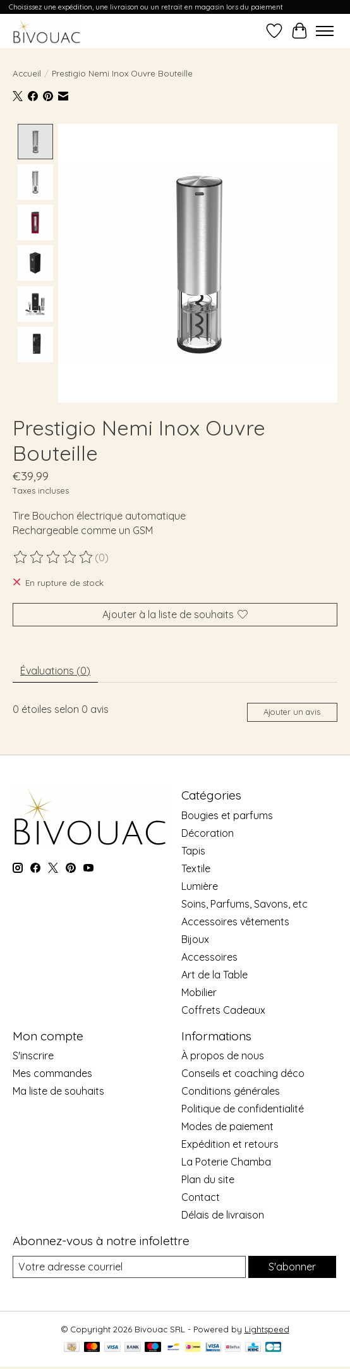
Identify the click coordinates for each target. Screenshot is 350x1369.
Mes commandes (52, 1072)
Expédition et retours (230, 1143)
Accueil (27, 73)
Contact (200, 1196)
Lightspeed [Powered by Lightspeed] (266, 1329)
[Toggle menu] (324, 31)
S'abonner (292, 1266)
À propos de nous (222, 1055)
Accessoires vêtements (235, 921)
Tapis (193, 850)
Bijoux (195, 938)
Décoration (207, 832)
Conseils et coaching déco (243, 1072)
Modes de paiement (227, 1125)
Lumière (199, 885)
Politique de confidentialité (242, 1108)
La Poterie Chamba (226, 1161)
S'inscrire (33, 1055)
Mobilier (199, 991)
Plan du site (207, 1178)
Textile (195, 867)
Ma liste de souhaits (58, 1090)
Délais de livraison (222, 1214)
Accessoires (209, 956)
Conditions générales (230, 1090)
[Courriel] (129, 1267)
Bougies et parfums (227, 814)
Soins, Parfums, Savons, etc (244, 903)
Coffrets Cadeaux (223, 1009)
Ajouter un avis (291, 711)
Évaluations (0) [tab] (55, 670)
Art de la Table (214, 974)
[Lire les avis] (54, 556)
